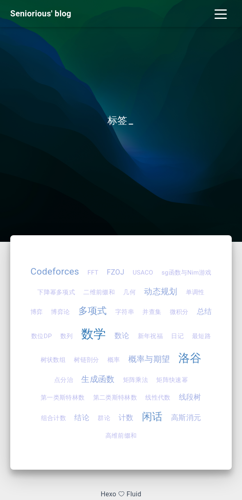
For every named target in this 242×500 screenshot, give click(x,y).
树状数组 (53, 360)
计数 (126, 418)
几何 (129, 292)
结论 (81, 418)
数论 (122, 336)
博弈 (36, 312)
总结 (204, 311)
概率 (113, 360)
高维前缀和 (121, 435)
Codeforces (54, 271)
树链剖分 (86, 360)
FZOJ (115, 272)
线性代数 (157, 397)
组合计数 (53, 418)
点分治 (63, 380)
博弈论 (60, 312)
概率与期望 (149, 359)
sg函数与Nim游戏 (187, 272)
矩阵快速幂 (172, 380)
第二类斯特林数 (115, 397)
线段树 (190, 397)
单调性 (195, 292)
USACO (142, 272)
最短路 (201, 336)
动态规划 (160, 291)
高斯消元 (186, 418)
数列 (66, 336)
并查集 (151, 312)
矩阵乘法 (135, 380)
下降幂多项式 (56, 292)
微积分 (179, 312)
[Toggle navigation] (221, 13)
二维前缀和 (99, 292)
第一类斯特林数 (62, 397)
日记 (177, 336)
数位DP (41, 336)
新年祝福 (150, 336)
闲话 (152, 417)
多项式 (92, 310)
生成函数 (97, 379)
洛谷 (190, 358)
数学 (93, 334)
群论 (104, 418)
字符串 (124, 312)
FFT (92, 272)
